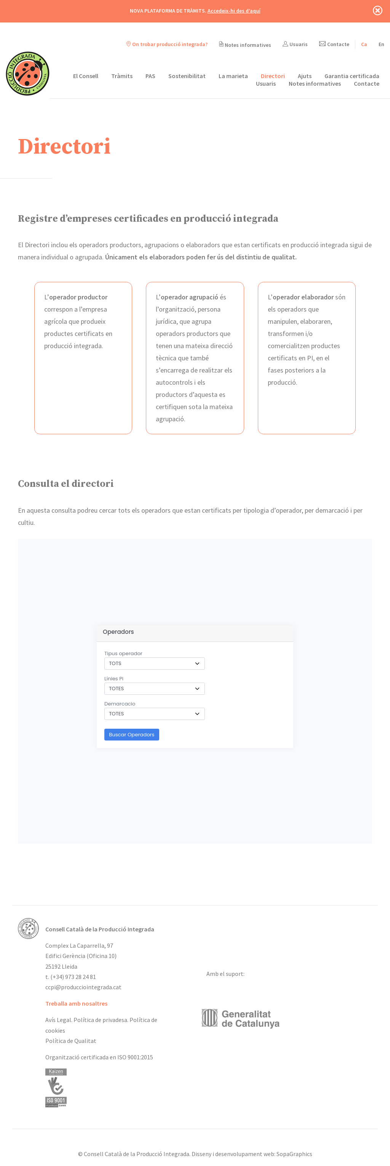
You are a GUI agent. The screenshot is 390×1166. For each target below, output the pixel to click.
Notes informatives (245, 44)
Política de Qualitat (70, 1040)
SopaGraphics (294, 1154)
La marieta (233, 75)
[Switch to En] (381, 44)
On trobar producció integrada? (167, 44)
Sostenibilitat (187, 75)
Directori (273, 75)
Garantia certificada (351, 75)
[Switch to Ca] (364, 44)
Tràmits (122, 75)
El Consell (85, 75)
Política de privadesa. (101, 1020)
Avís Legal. (58, 1020)
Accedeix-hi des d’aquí (234, 10)
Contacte (334, 44)
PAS (150, 75)
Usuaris (295, 44)
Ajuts (305, 75)
